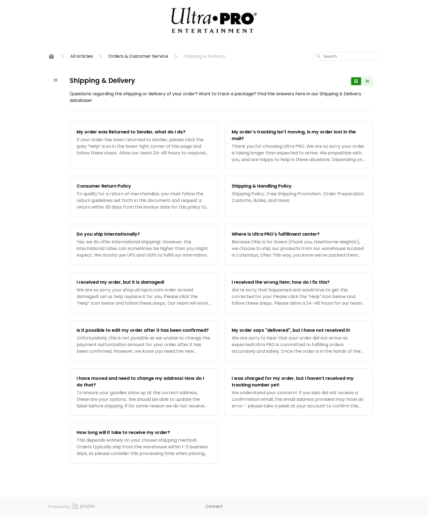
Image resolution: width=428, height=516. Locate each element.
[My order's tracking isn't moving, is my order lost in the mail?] (299, 145)
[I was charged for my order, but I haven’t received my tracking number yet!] (299, 392)
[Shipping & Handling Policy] (299, 196)
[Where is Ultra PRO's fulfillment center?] (299, 244)
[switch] (361, 81)
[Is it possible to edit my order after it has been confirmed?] (144, 341)
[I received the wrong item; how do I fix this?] (299, 293)
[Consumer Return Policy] (144, 196)
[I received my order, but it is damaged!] (144, 293)
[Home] (51, 56)
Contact (214, 506)
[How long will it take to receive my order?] (144, 443)
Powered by (71, 506)
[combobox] (347, 56)
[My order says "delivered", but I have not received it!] (299, 341)
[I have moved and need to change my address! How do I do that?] (144, 392)
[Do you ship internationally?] (144, 244)
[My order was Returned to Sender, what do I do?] (144, 145)
